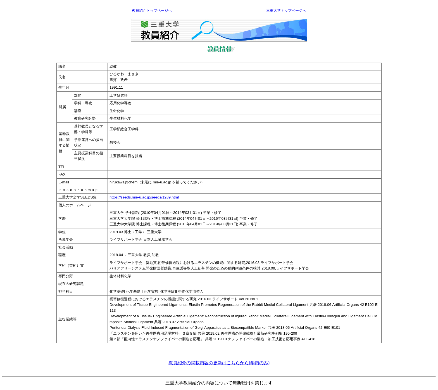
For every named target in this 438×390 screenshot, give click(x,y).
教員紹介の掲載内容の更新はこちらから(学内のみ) (219, 362)
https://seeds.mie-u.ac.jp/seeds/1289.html (144, 197)
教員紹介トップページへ (152, 10)
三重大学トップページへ (286, 10)
